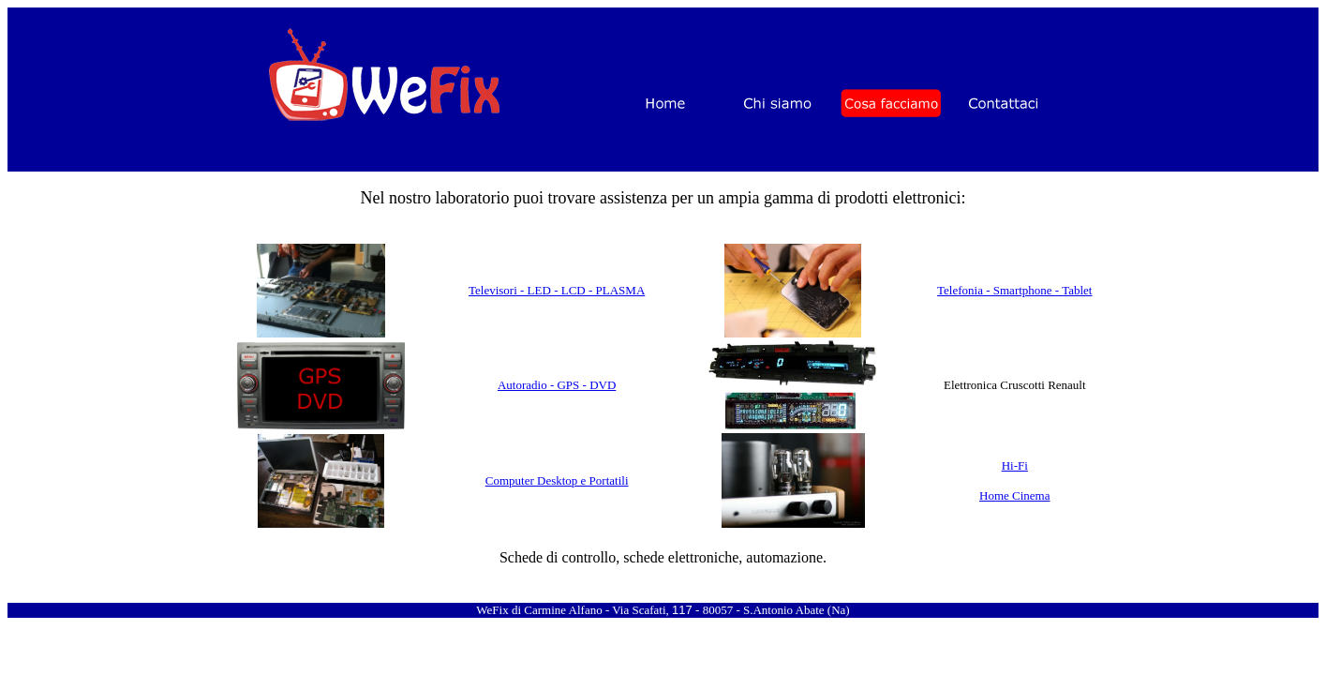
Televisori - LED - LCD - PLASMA (557, 290)
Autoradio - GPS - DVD (557, 385)
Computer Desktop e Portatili (557, 480)
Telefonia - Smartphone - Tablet (1014, 290)
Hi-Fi (1015, 465)
